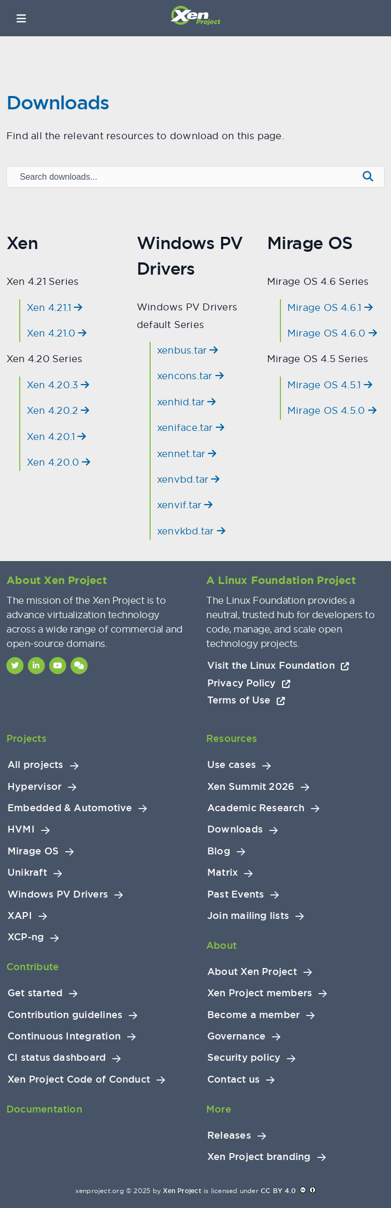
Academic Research (255, 808)
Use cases (231, 765)
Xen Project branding (259, 1157)
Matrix (222, 872)
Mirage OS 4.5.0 (332, 410)
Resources (231, 738)
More (218, 1109)
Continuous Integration (64, 1036)
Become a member (253, 1015)
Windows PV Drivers (57, 894)
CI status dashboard (56, 1057)
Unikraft (27, 872)
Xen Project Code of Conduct (78, 1079)
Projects (26, 738)
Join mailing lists (248, 916)
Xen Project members (259, 993)
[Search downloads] (181, 177)
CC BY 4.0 (278, 1191)
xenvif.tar (185, 505)
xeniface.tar (190, 427)
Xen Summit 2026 (250, 787)
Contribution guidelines (64, 1015)
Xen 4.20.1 (57, 436)
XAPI (19, 916)
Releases (229, 1135)
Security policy (243, 1057)
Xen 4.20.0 (59, 462)
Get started (34, 993)
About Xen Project (252, 972)
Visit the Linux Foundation (278, 665)
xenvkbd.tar (191, 531)
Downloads (235, 829)
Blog (218, 851)
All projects (35, 765)
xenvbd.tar (188, 479)
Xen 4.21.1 (55, 307)
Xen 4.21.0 (57, 333)
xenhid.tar (186, 402)
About (221, 945)
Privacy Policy (249, 683)
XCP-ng (25, 937)
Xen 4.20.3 (58, 385)
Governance (236, 1036)
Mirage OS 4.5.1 (329, 385)
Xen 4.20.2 (58, 410)
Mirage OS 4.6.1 (330, 307)
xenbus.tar (187, 350)
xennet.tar (187, 453)
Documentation (44, 1109)
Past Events (235, 894)
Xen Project (182, 1191)
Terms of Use (246, 700)
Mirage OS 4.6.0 (332, 333)
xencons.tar (190, 376)
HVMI (21, 829)
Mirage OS (33, 851)
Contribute (32, 967)
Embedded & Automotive (69, 808)
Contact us (233, 1079)
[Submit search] (368, 176)
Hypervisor (34, 787)
